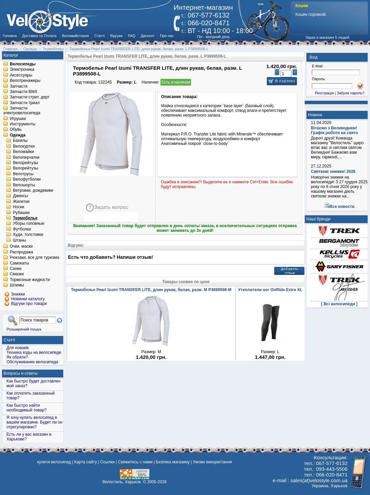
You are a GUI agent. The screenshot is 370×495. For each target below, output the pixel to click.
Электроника (22, 69)
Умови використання (212, 462)
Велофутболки (27, 179)
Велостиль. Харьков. (122, 481)
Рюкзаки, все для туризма (34, 257)
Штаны (19, 240)
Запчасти (18, 86)
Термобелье (25, 218)
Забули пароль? (350, 93)
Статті (99, 36)
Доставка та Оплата (39, 36)
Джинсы (20, 196)
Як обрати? (17, 357)
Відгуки (116, 36)
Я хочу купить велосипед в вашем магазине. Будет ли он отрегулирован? (34, 422)
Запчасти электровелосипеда (21, 111)
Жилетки (21, 201)
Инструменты (22, 124)
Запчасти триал (25, 102)
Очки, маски (21, 246)
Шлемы (17, 285)
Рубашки (21, 212)
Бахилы (20, 140)
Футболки (22, 229)
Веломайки (23, 152)
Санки (16, 268)
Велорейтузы (25, 162)
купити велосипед (54, 462)
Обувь (16, 129)
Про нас (167, 36)
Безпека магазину (172, 462)
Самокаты (19, 263)
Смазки (17, 274)
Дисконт (147, 36)
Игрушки (18, 118)
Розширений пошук (23, 329)
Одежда (18, 135)
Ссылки (107, 462)
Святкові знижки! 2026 (333, 171)
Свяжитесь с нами (135, 462)
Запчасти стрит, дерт (29, 97)
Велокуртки (23, 146)
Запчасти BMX (23, 91)
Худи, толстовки (28, 235)
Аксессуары (21, 75)
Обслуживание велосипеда (32, 362)
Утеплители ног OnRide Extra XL (270, 289)
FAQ (131, 36)
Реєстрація (324, 93)
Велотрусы (23, 174)
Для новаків (17, 347)
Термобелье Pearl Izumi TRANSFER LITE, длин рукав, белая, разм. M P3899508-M (151, 289)
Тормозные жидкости (30, 279)
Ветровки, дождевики (33, 190)
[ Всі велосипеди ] (339, 304)
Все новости (342, 206)
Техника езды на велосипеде (33, 352)
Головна (10, 36)
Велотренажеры (25, 81)
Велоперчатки (26, 157)
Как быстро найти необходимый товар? (26, 407)
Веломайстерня (75, 36)
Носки (18, 207)
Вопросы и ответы (21, 373)
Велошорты (24, 185)
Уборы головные (28, 223)
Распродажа (21, 252)
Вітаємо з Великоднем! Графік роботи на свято (334, 130)
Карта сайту (85, 462)
